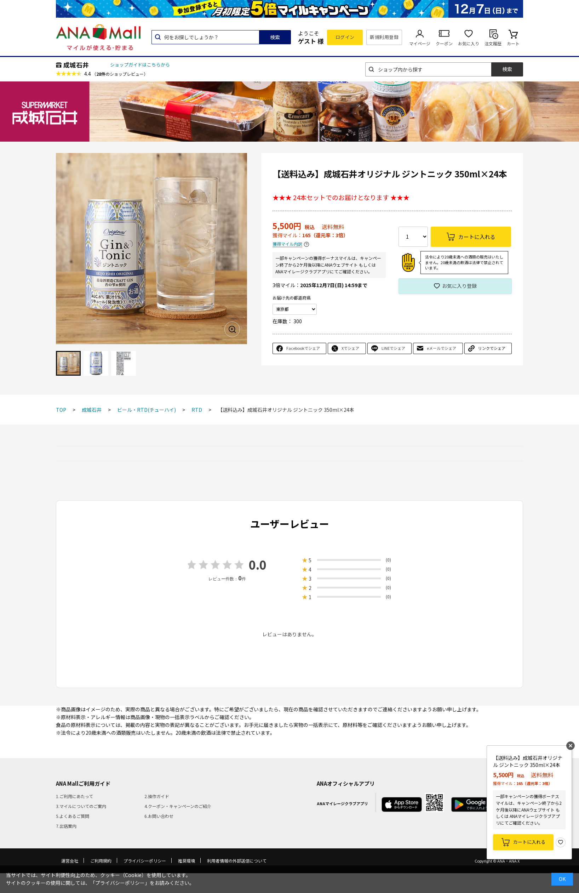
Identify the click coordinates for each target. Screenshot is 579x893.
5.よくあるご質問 (72, 816)
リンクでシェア (491, 348)
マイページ (419, 43)
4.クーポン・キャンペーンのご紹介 (177, 806)
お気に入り (468, 43)
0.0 (257, 564)
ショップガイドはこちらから (140, 64)
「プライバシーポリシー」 (120, 882)
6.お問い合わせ (158, 816)
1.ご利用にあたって (74, 796)
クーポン (444, 43)
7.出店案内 (66, 826)
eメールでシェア (441, 348)
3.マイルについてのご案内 (81, 806)
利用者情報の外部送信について (236, 861)
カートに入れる (529, 841)
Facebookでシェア (303, 348)
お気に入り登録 (459, 285)
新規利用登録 (384, 37)
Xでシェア (350, 348)
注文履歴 (493, 43)
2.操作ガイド (156, 796)
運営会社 (69, 861)
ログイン (345, 37)
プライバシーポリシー (145, 861)
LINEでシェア (393, 348)
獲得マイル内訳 (287, 244)
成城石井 (76, 64)
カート (513, 43)
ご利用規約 (100, 861)
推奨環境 (186, 861)
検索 (275, 37)
